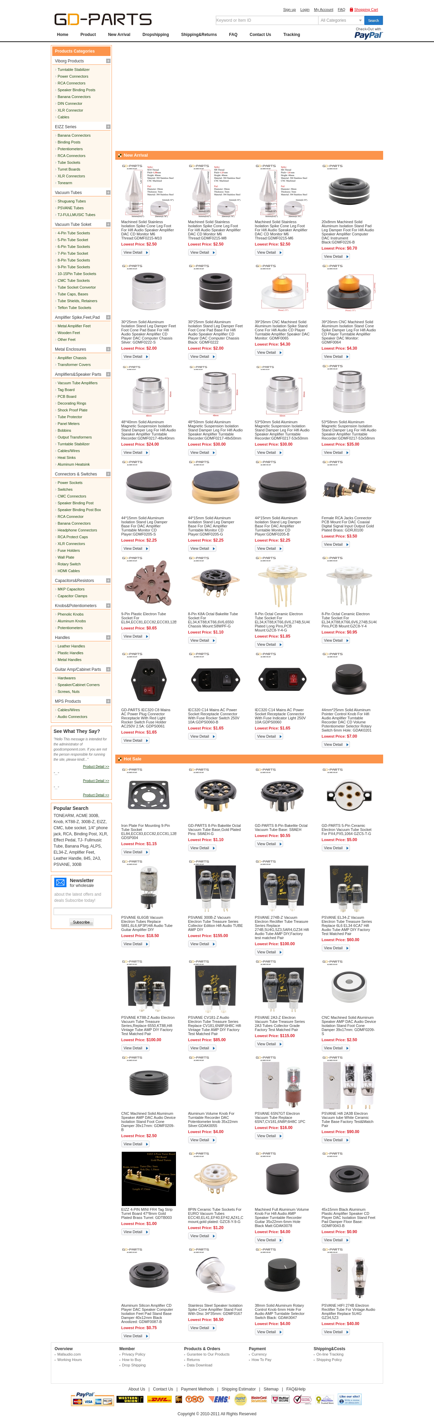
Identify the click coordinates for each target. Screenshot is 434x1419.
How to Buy (131, 1360)
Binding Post (85, 834)
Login (305, 9)
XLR (103, 834)
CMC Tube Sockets (74, 280)
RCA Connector (70, 516)
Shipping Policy (329, 1360)
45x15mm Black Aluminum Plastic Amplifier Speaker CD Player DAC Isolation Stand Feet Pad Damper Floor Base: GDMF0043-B (348, 1217)
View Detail (133, 252)
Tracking (291, 34)
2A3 (96, 858)
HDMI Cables (69, 571)
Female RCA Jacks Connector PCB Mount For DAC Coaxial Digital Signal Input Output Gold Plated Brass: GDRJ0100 (348, 524)
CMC (58, 827)
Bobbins (64, 430)
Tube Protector (70, 417)
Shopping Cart (366, 9)
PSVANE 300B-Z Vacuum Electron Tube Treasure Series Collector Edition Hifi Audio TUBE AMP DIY (215, 923)
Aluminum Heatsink (74, 464)
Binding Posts (69, 142)
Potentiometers (70, 149)
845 (87, 858)
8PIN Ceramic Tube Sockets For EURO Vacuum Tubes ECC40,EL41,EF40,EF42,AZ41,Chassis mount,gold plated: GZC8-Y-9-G (221, 1215)
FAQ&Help (296, 1389)
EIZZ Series (65, 126)
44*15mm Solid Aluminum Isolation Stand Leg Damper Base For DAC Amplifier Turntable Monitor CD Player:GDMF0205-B (278, 526)
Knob (58, 821)
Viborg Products (69, 61)
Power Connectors (73, 76)
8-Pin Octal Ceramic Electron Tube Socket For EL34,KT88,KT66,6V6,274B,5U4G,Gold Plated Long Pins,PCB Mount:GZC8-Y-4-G (288, 622)
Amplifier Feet (81, 852)
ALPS (95, 846)
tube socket (75, 827)
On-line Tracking (329, 1354)
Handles (62, 637)
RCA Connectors (71, 83)
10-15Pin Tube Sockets (77, 274)
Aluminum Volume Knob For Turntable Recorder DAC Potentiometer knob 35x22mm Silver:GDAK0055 (213, 1119)
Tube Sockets (69, 162)
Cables (63, 117)
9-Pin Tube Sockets (74, 267)
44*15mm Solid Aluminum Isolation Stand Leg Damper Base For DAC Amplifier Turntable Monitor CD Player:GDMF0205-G (211, 526)
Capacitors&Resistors (74, 580)
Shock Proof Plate (72, 410)
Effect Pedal (65, 840)
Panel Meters (69, 424)
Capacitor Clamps (72, 596)
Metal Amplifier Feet (74, 326)
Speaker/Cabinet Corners (79, 685)
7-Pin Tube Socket (73, 253)
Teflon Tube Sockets (74, 308)
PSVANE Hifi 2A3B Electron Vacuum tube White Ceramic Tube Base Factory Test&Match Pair (348, 1119)
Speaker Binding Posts (76, 90)
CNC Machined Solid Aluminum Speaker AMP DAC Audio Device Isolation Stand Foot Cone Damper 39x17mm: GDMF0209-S (349, 1025)
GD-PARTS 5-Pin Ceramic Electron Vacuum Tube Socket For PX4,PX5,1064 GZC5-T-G (347, 829)
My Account (323, 9)
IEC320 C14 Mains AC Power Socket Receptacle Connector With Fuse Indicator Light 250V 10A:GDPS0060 (280, 716)
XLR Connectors (71, 176)
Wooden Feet (69, 333)
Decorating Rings (72, 403)
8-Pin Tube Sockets (74, 260)
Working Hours (69, 1360)
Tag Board (66, 390)
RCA (67, 834)
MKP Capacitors (71, 589)
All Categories (333, 20)
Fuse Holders (69, 550)
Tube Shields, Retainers (77, 301)
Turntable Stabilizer (74, 69)
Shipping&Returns (199, 34)
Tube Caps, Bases (73, 294)
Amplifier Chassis (72, 358)
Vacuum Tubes (68, 192)
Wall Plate (66, 557)
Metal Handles (69, 660)
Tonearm (65, 183)
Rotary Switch (69, 564)
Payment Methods (197, 1389)
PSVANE (62, 864)
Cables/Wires (69, 451)
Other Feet (67, 339)
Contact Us (260, 34)
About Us (137, 1389)
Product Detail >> (96, 767)
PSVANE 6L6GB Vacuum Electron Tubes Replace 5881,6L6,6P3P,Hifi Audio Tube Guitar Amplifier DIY (147, 923)
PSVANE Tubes (71, 208)
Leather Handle (67, 858)
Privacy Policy (133, 1354)
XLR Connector (70, 110)
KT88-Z (72, 821)
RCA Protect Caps (73, 537)
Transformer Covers (74, 365)
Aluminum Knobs (72, 621)
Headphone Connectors (77, 530)
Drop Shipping (134, 1365)
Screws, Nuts (69, 691)
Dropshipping (155, 34)
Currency (259, 1354)
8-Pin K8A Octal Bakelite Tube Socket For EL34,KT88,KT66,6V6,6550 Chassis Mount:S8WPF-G (213, 620)
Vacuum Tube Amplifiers (78, 383)
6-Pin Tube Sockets (74, 247)
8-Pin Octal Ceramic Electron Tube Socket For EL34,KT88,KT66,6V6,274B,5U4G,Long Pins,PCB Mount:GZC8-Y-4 (355, 620)
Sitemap (270, 1389)
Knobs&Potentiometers (76, 605)
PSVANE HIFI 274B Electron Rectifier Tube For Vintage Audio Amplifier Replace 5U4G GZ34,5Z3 (348, 1311)
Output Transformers (75, 437)
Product (88, 34)
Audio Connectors (72, 717)
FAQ (341, 9)
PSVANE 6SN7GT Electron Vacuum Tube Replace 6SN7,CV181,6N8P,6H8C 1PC (280, 1117)
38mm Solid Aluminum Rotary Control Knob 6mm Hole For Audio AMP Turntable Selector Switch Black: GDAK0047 (280, 1311)
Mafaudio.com (69, 1354)
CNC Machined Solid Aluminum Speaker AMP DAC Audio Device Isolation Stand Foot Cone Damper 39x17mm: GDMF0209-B (148, 1121)
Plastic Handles (70, 653)
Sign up (289, 9)
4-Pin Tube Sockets (74, 233)
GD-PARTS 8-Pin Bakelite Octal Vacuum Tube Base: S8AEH (281, 827)
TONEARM (64, 815)
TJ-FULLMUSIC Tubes (76, 215)
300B (76, 864)
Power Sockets (70, 483)
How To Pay (262, 1360)
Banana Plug (76, 846)
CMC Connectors (72, 496)
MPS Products (68, 701)
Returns (193, 1360)
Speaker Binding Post (76, 503)
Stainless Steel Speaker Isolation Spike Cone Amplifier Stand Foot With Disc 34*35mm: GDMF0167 (215, 1309)
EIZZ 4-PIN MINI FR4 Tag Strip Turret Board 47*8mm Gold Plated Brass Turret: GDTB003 (147, 1213)
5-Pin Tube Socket (73, 240)
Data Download (199, 1365)
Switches (65, 489)
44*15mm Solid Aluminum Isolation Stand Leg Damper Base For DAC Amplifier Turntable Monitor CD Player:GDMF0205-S (144, 526)
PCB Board (67, 396)
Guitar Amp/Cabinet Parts (78, 669)
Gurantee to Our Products (208, 1354)
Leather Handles (71, 646)
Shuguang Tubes (72, 201)
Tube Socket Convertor (77, 287)
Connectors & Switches (76, 474)
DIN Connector (70, 103)
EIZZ (101, 821)
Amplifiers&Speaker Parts (78, 374)
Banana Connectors (74, 97)
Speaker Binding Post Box (79, 510)
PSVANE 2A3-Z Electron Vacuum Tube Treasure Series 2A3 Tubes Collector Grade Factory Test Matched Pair (280, 1023)
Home (62, 34)
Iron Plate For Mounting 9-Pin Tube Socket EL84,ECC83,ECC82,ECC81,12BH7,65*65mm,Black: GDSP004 (165, 831)
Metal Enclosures (70, 349)
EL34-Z (60, 852)
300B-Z (87, 821)
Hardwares (67, 678)
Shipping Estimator (239, 1389)
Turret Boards (69, 169)
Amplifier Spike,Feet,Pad (77, 317)
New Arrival (119, 34)
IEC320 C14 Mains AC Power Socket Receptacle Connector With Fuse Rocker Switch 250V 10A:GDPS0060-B (214, 716)
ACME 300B (87, 815)
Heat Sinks (67, 457)
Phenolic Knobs (70, 614)
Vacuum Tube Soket (73, 224)
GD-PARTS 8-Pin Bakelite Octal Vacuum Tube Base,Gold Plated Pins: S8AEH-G (214, 829)
